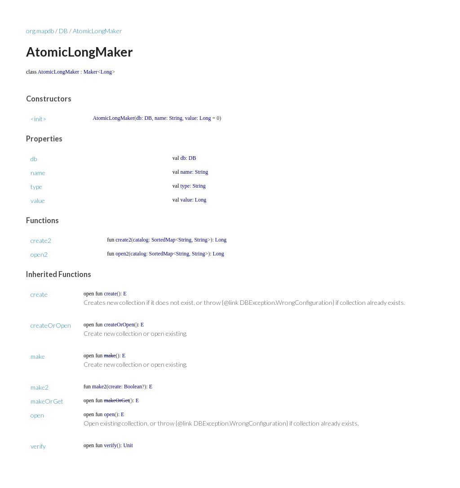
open (37, 415)
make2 (40, 387)
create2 (41, 240)
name (38, 172)
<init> (38, 119)
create (39, 294)
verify (38, 446)
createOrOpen (51, 325)
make (38, 356)
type (36, 186)
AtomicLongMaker (97, 31)
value (38, 200)
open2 (39, 254)
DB (63, 31)
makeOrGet (47, 401)
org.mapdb (40, 31)
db (34, 159)
